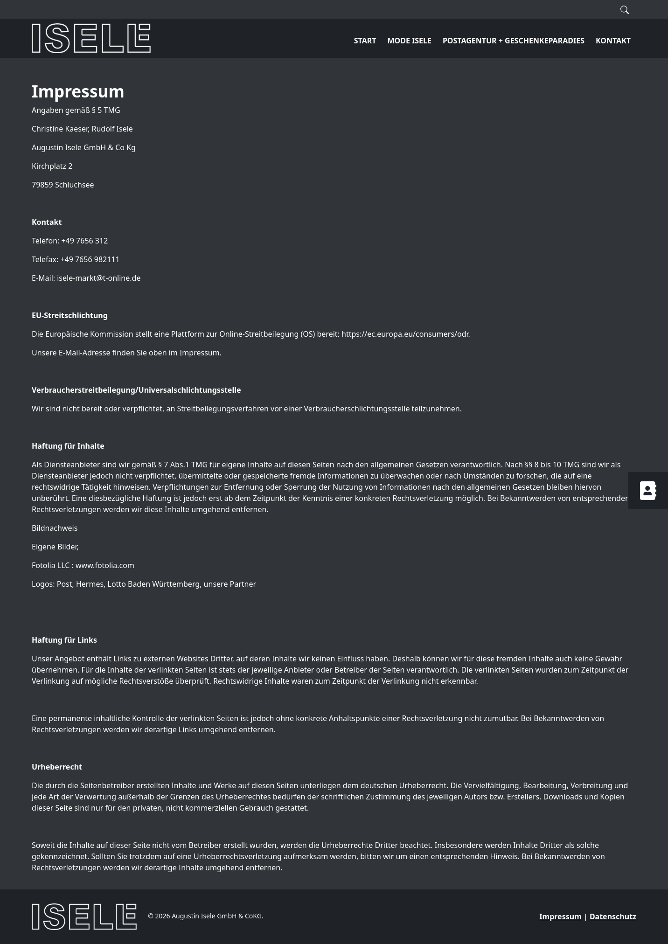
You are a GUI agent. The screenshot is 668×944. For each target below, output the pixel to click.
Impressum (560, 916)
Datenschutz (613, 916)
